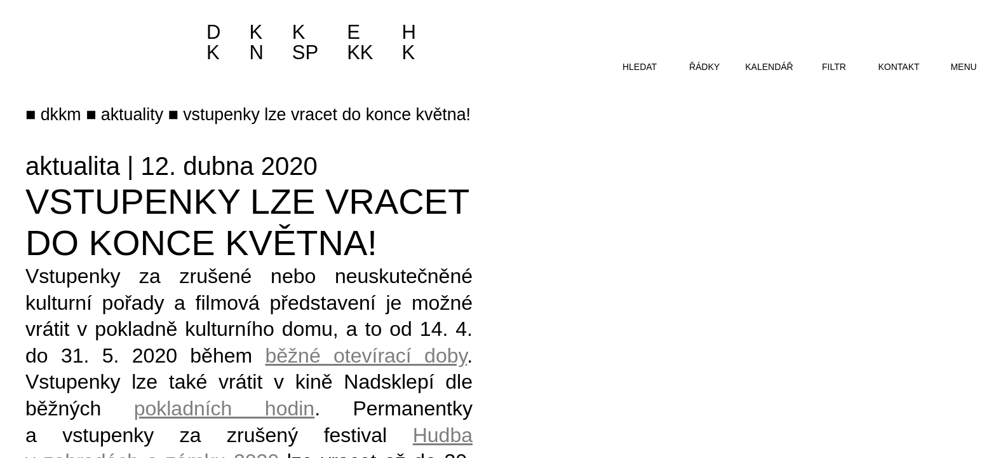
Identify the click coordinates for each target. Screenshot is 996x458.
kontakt (898, 67)
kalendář (769, 67)
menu (963, 67)
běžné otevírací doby (367, 355)
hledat (639, 67)
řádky (704, 67)
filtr (834, 67)
